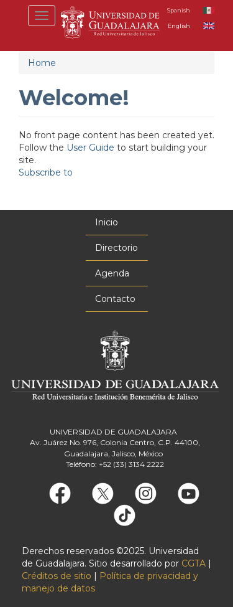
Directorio (116, 247)
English (179, 25)
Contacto (115, 298)
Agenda (112, 273)
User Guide (90, 147)
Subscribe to (46, 172)
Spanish (178, 10)
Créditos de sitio (56, 575)
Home (42, 62)
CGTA (193, 563)
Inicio (106, 222)
